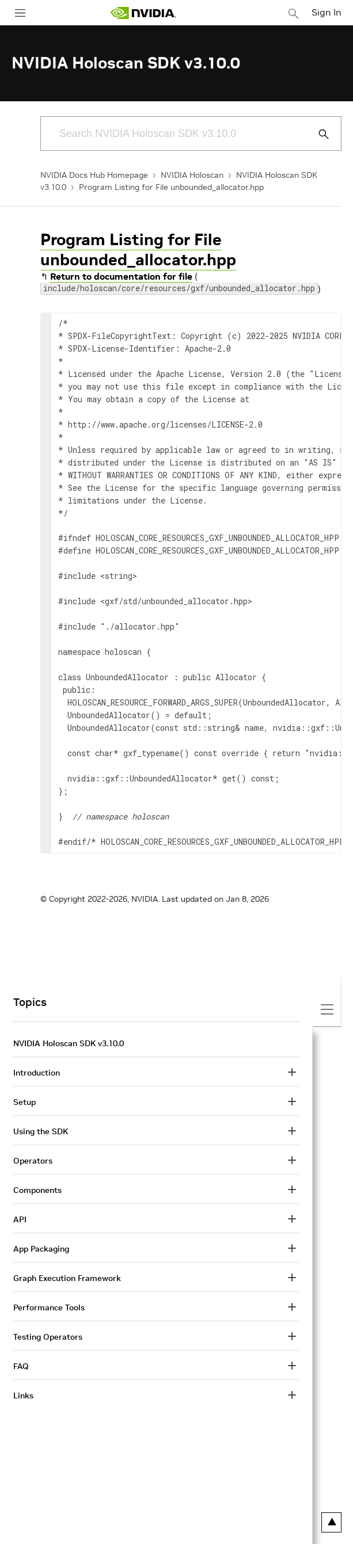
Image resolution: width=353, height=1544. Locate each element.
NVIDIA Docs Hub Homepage (94, 175)
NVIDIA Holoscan (192, 175)
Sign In (326, 12)
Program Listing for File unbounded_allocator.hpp (171, 187)
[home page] (143, 13)
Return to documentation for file (121, 276)
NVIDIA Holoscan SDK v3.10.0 (68, 1043)
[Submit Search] (317, 134)
